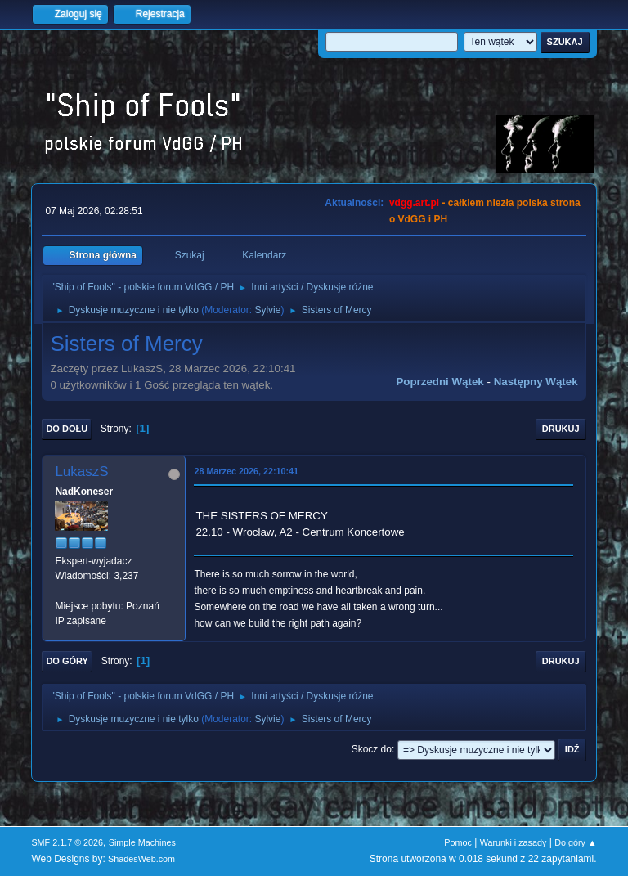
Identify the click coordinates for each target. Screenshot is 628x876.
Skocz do (372, 749)
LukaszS (81, 471)
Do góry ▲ (575, 842)
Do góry (67, 661)
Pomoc (458, 842)
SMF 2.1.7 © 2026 (67, 842)
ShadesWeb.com (141, 859)
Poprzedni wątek (439, 381)
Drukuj (561, 429)
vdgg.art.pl (414, 203)
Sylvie (267, 310)
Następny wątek (536, 381)
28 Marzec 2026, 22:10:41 (246, 471)
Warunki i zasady (513, 842)
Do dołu (66, 429)
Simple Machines (142, 842)
